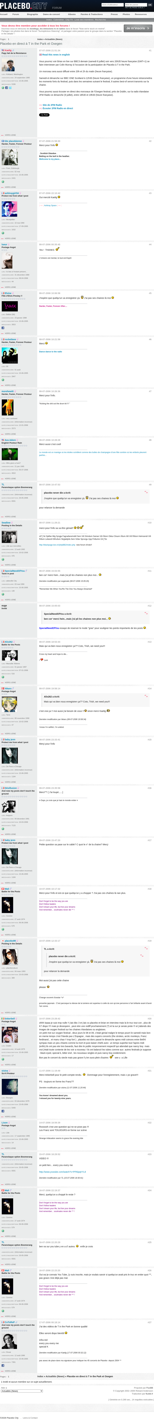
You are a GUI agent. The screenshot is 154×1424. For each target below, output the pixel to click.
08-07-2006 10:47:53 (49, 484)
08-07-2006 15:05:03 (49, 605)
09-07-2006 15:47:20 (49, 840)
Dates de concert (51, 14)
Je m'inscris (138, 28)
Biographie (32, 14)
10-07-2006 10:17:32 (49, 889)
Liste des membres (84, 20)
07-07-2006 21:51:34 (49, 50)
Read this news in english (54, 54)
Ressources (141, 14)
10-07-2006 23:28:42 (49, 1018)
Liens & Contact (30, 1418)
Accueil (3, 14)
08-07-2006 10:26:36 (49, 391)
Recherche (100, 20)
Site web (3, 87)
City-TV (69, 20)
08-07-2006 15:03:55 (49, 571)
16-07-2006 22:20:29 (49, 1242)
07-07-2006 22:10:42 (49, 193)
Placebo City (23, 6)
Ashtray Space (50, 205)
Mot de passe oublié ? (135, 7)
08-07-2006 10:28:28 (49, 440)
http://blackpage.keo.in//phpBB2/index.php (57, 545)
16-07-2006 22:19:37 (49, 1190)
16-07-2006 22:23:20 (49, 1270)
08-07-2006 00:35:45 (49, 244)
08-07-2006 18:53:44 (49, 642)
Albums (72, 14)
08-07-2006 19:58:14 (49, 688)
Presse (114, 14)
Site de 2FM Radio (50, 105)
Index (49, 20)
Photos (126, 14)
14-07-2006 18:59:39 (49, 1122)
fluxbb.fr (149, 1394)
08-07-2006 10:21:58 (49, 339)
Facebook (6, 87)
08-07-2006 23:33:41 (49, 739)
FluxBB (149, 1388)
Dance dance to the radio (50, 352)
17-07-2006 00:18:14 (49, 1322)
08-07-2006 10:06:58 (49, 293)
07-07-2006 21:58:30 (49, 141)
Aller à (22, 1389)
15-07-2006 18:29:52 (49, 1154)
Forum (16, 14)
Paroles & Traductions (92, 14)
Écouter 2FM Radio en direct (56, 108)
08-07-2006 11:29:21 (49, 522)
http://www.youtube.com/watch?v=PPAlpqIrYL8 (62, 1172)
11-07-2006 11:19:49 (49, 1070)
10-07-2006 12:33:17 (49, 941)
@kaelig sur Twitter (10, 87)
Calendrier (59, 20)
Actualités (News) (53, 39)
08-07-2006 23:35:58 (49, 788)
